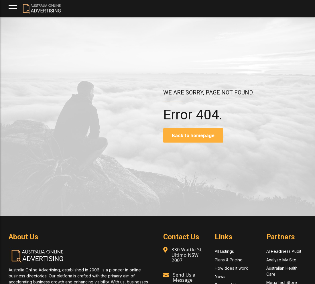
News (220, 276)
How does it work (231, 268)
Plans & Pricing (229, 259)
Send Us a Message (184, 277)
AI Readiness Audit (283, 251)
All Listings (224, 251)
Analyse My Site (281, 259)
